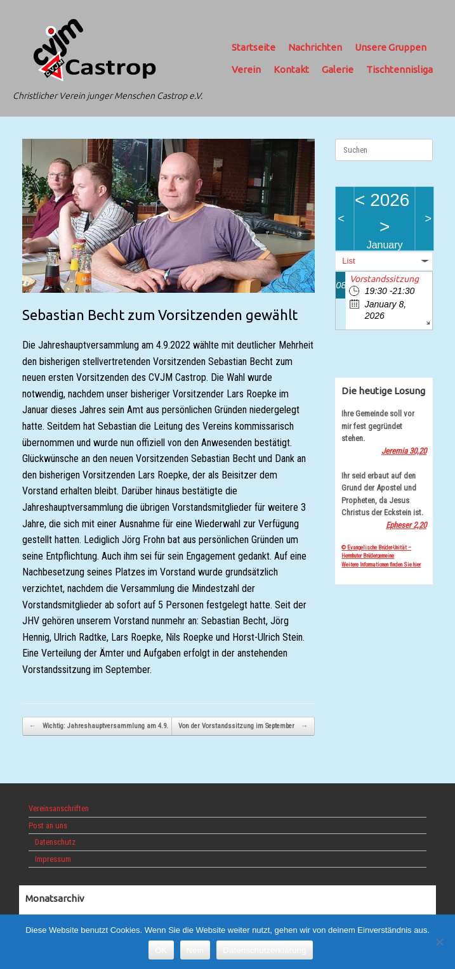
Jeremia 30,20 (403, 451)
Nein (195, 950)
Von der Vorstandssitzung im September (243, 726)
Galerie (337, 69)
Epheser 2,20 (406, 525)
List (348, 261)
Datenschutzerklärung (264, 950)
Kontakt (291, 69)
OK (161, 950)
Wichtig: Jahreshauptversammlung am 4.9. (98, 726)
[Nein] (439, 941)
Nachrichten (315, 47)
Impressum (53, 859)
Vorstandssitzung (384, 279)
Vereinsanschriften (59, 808)
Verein (246, 69)
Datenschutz (55, 842)
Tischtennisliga (399, 69)
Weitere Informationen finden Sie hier (381, 565)
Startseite (253, 47)
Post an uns (48, 825)
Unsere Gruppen (390, 47)
